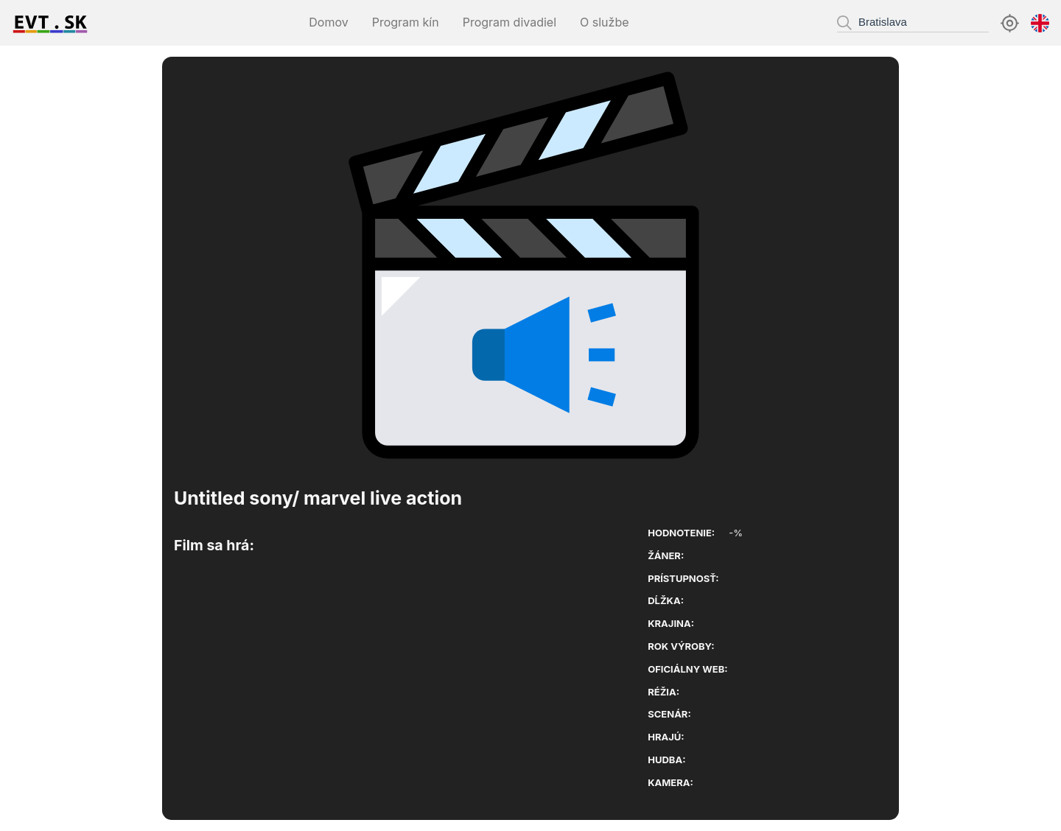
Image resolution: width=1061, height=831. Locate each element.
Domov (328, 22)
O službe (604, 22)
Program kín (405, 22)
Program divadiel (509, 22)
